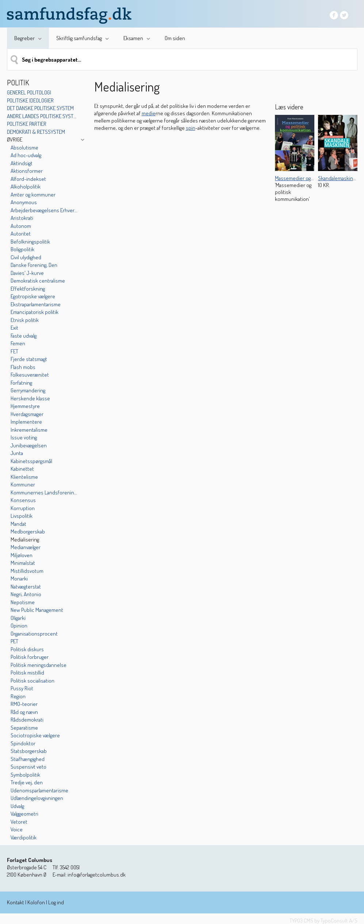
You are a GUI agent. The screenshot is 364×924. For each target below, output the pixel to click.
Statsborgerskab (29, 751)
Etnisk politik (25, 320)
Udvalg (17, 806)
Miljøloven (21, 555)
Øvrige (14, 139)
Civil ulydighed (26, 257)
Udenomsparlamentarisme (39, 790)
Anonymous (24, 202)
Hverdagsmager (27, 414)
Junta (17, 453)
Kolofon (36, 902)
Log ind (56, 902)
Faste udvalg (24, 335)
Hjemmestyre (25, 406)
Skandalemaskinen (338, 178)
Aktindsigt (21, 163)
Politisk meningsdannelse (38, 664)
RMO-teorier (24, 703)
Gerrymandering (28, 390)
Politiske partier (26, 123)
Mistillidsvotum (27, 570)
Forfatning (21, 382)
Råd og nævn (24, 711)
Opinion (19, 625)
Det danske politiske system (40, 108)
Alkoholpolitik (26, 186)
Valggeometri (24, 813)
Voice (17, 829)
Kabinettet (22, 468)
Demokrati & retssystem (36, 131)
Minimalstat (23, 562)
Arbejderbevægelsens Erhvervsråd (44, 210)
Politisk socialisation (32, 680)
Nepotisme (23, 602)
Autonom (21, 225)
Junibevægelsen (29, 445)
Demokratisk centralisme (38, 280)
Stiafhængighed (28, 759)
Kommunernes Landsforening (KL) (44, 492)
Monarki (19, 578)
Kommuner (23, 484)
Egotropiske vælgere (33, 296)
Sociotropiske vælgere (35, 735)
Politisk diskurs (27, 649)
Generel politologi (29, 92)
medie (149, 113)
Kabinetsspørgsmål (31, 461)
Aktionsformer (27, 170)
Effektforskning (28, 288)
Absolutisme (24, 147)
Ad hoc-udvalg (26, 155)
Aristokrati (22, 217)
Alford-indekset (28, 178)
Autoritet (21, 233)
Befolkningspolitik (30, 241)
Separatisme (24, 727)
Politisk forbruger (30, 656)
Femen (18, 343)
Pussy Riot (22, 688)
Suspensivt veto (28, 766)
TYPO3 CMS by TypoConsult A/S (323, 920)
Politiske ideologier (30, 100)
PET (14, 641)
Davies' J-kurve (27, 272)
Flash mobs (23, 367)
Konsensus (23, 500)
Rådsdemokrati (27, 719)
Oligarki (18, 617)
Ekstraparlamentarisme (36, 304)
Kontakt (15, 902)
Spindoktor (23, 743)
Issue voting (24, 437)
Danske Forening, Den (34, 264)
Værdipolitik (24, 837)
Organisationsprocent (34, 633)
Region (18, 696)
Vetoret (19, 821)
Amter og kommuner (33, 194)
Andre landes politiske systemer (42, 116)
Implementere (26, 421)
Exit (14, 327)
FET (14, 351)
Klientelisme (24, 476)
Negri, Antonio (26, 594)
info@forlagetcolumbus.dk (97, 874)
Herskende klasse (30, 398)
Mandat (18, 523)
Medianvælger (26, 547)
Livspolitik (21, 515)
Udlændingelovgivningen (37, 798)
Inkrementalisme (29, 429)
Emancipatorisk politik (34, 311)
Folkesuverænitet (30, 374)
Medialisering (25, 539)
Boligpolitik (22, 249)
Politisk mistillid (27, 672)
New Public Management (37, 609)
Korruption (23, 508)
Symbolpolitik (25, 774)
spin (190, 127)
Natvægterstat (26, 586)
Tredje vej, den (27, 782)
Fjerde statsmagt (29, 359)
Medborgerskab (28, 531)
